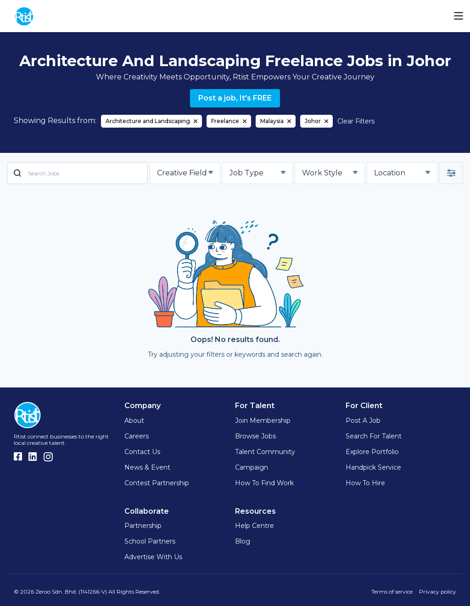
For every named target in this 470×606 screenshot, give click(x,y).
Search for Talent (374, 436)
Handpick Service (373, 467)
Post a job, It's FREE (235, 98)
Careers (136, 436)
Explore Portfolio (372, 452)
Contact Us (142, 452)
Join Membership (263, 420)
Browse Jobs (255, 436)
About (134, 420)
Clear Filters (356, 121)
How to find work (264, 483)
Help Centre (254, 526)
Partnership (143, 526)
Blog (242, 541)
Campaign (251, 467)
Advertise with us (153, 557)
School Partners (149, 541)
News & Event (147, 467)
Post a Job (363, 420)
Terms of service (392, 591)
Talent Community (265, 452)
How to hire (365, 483)
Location (389, 172)
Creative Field (182, 172)
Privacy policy (437, 591)
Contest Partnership (156, 483)
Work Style (322, 172)
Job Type (246, 172)
